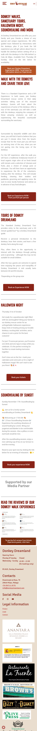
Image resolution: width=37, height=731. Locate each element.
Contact (5, 614)
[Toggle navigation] (5, 3)
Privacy (4, 609)
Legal (4, 612)
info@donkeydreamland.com (13, 588)
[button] (3, 727)
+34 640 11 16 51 (9, 585)
